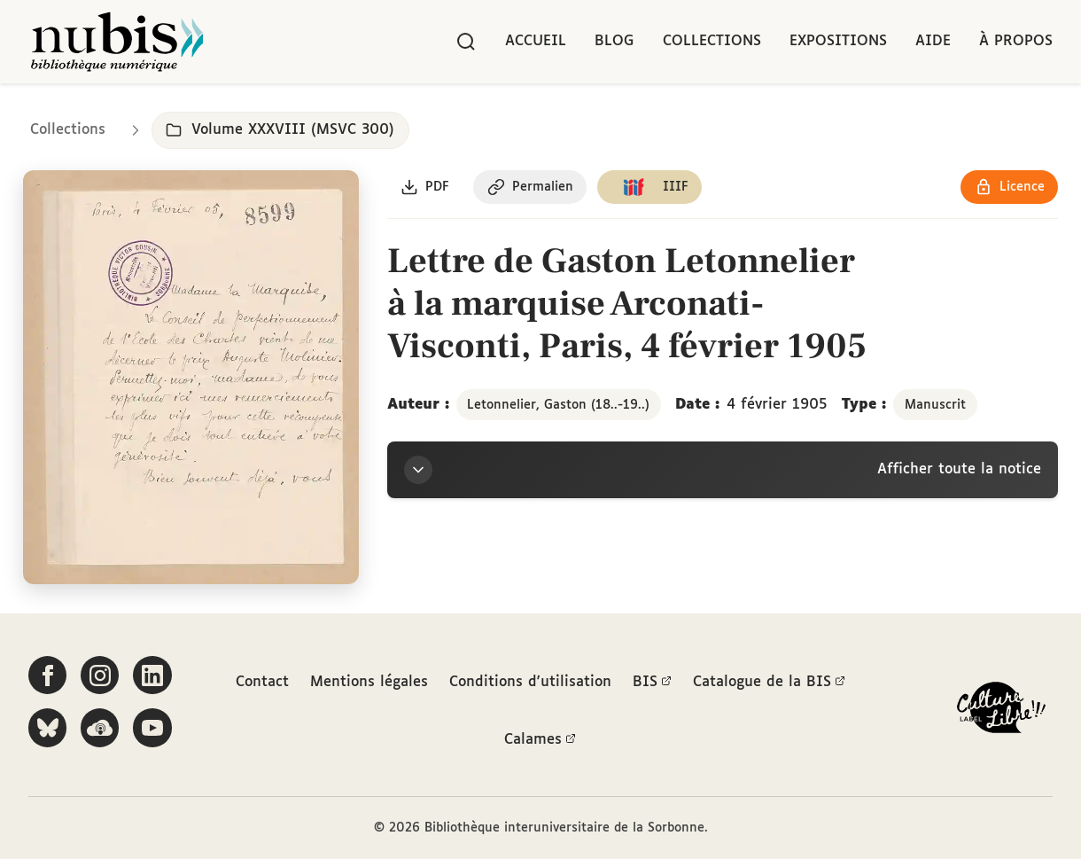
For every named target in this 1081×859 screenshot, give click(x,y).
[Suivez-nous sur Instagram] (101, 675)
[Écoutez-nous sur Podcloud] (101, 728)
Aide (933, 41)
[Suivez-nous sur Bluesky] (47, 728)
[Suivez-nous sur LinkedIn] (154, 675)
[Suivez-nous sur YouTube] (154, 728)
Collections (712, 41)
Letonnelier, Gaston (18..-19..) (558, 406)
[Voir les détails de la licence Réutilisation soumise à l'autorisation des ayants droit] (1009, 189)
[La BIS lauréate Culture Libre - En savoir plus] (1001, 711)
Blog (614, 41)
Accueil (535, 41)
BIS (652, 682)
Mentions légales (369, 682)
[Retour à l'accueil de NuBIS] (117, 42)
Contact (262, 682)
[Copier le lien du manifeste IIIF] (652, 189)
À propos (1016, 41)
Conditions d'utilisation (530, 682)
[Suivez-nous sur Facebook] (47, 675)
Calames (540, 741)
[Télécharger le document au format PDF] (425, 189)
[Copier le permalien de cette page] (532, 189)
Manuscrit (935, 406)
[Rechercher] (466, 41)
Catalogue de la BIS (769, 682)
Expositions (838, 41)
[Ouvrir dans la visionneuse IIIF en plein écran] (191, 379)
